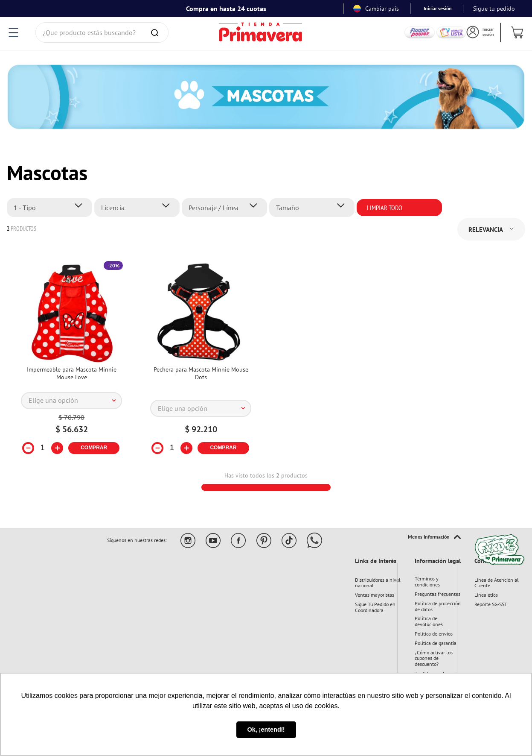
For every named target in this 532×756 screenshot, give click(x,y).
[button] (52, 207)
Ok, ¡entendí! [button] (266, 729)
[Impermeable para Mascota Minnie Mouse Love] (71, 363)
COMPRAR (94, 448)
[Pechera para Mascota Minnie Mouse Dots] (200, 363)
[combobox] (102, 32)
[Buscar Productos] (156, 32)
